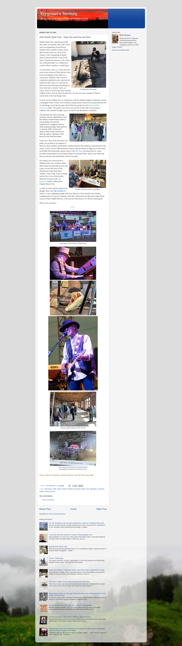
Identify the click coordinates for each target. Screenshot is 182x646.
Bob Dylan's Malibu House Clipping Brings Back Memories (69, 582)
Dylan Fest (85, 489)
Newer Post (45, 509)
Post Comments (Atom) (57, 514)
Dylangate (93, 489)
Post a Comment (48, 500)
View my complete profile (120, 50)
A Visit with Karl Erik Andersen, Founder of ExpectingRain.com (70, 535)
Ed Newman (126, 35)
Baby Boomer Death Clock (58, 546)
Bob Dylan (48, 489)
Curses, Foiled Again (56, 558)
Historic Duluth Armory (47, 491)
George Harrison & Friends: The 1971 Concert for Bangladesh (70, 605)
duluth (59, 489)
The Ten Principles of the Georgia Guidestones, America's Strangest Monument (76, 523)
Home (73, 509)
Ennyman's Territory (59, 13)
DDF (54, 489)
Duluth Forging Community (71, 489)
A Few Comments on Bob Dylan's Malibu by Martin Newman (70, 617)
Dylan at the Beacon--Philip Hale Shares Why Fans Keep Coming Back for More (76, 570)
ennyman (101, 489)
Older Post (101, 509)
